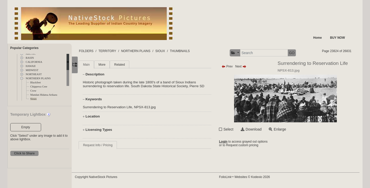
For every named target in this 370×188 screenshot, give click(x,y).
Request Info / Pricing (107, 145)
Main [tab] (96, 64)
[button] (240, 53)
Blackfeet (35, 82)
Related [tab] (129, 64)
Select (233, 129)
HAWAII (30, 66)
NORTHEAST (34, 74)
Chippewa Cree (38, 86)
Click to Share (24, 153)
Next (245, 66)
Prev (231, 66)
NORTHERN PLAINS (38, 78)
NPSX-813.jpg (154, 107)
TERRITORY (117, 51)
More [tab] (111, 64)
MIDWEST (32, 70)
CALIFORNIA (34, 62)
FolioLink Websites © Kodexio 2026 (249, 177)
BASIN (30, 57)
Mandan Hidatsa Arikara (43, 94)
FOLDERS (96, 51)
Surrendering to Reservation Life (117, 107)
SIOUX (169, 51)
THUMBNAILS (189, 51)
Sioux (33, 98)
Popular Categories (24, 48)
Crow (33, 90)
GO (296, 53)
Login (228, 141)
